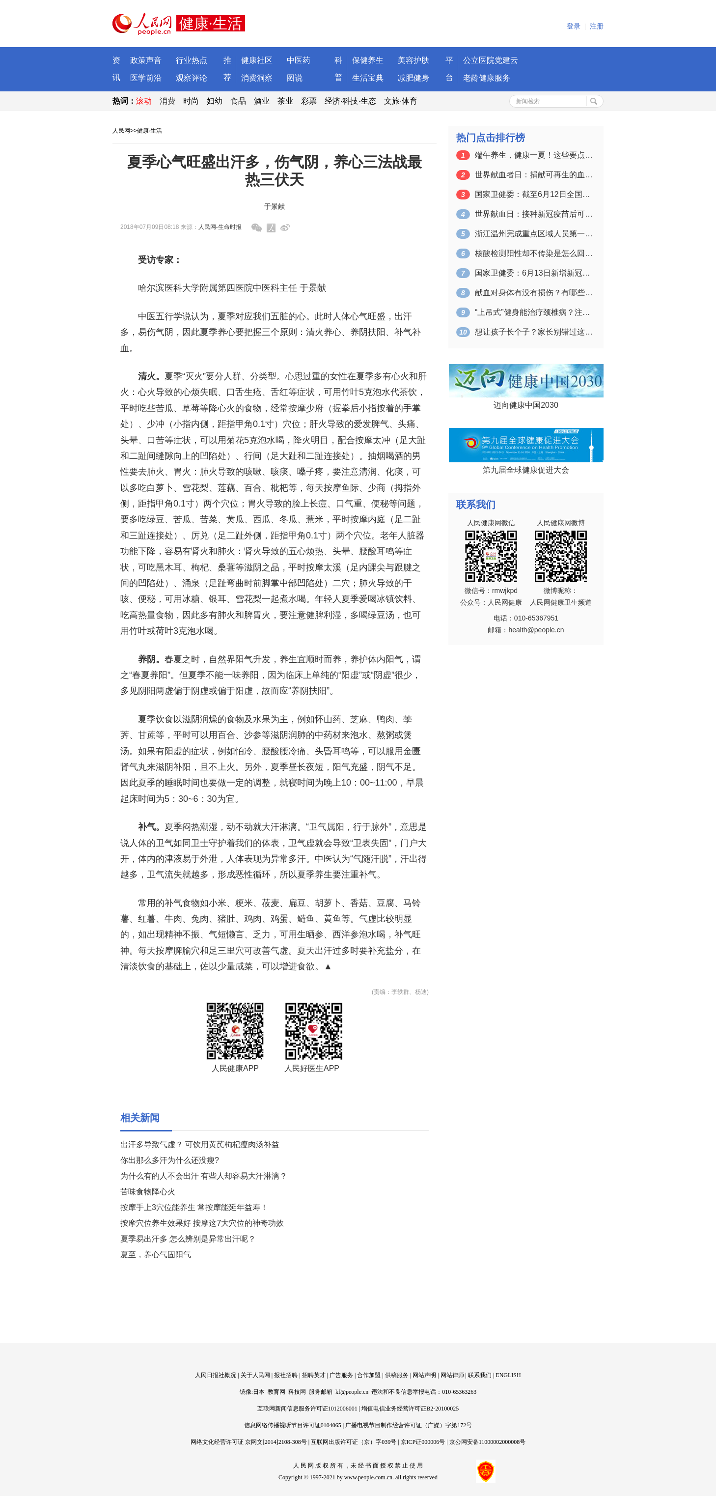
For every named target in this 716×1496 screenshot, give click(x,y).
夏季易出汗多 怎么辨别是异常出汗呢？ (188, 1239)
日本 (259, 1391)
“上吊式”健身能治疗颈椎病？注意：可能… (534, 312)
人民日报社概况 (215, 1375)
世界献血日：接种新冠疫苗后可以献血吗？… (534, 214)
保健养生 (368, 60)
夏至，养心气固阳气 (155, 1254)
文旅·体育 (400, 101)
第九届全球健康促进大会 (526, 470)
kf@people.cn (351, 1391)
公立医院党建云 (490, 60)
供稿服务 (397, 1375)
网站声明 (424, 1375)
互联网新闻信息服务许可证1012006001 (307, 1408)
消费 (167, 101)
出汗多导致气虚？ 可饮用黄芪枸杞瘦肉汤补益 (199, 1144)
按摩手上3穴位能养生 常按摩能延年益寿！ (194, 1207)
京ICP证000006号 (423, 1442)
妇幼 (214, 101)
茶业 (285, 101)
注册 (597, 26)
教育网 (276, 1391)
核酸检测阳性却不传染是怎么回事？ (534, 253)
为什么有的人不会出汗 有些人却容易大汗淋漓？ (203, 1176)
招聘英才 (314, 1375)
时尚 (191, 101)
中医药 (298, 60)
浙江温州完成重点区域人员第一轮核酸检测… (534, 233)
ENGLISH (508, 1375)
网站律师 (452, 1375)
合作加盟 (369, 1375)
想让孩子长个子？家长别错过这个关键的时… (534, 332)
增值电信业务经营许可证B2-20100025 (410, 1408)
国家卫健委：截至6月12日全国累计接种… (534, 194)
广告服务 (341, 1375)
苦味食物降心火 (147, 1191)
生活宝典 (368, 78)
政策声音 (146, 60)
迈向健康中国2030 (526, 405)
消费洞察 (257, 78)
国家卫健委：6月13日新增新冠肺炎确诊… (534, 273)
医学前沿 (146, 78)
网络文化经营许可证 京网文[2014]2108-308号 (249, 1442)
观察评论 (191, 78)
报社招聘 (286, 1375)
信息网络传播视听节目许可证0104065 (292, 1425)
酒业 (262, 101)
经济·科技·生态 (350, 101)
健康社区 (257, 60)
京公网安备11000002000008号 (487, 1442)
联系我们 (480, 1375)
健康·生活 (149, 130)
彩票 (309, 101)
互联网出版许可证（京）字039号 (353, 1442)
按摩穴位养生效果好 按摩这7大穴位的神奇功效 (202, 1223)
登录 (573, 26)
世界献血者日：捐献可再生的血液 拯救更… (534, 174)
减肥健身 (413, 78)
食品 (238, 101)
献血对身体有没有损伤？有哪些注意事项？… (534, 292)
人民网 (121, 130)
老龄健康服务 (486, 78)
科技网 (297, 1391)
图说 (295, 78)
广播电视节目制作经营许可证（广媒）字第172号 (408, 1425)
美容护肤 (413, 60)
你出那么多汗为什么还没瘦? (169, 1160)
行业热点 (191, 60)
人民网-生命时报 (220, 227)
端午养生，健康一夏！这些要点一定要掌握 (534, 155)
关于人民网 (255, 1375)
